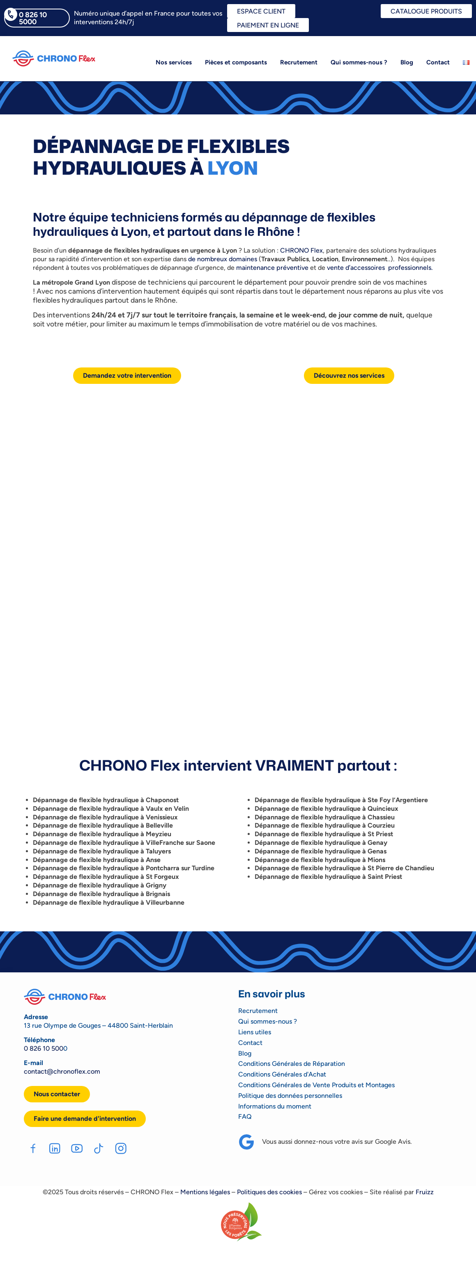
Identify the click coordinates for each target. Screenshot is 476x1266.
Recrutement (298, 62)
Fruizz (425, 1192)
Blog (406, 62)
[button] (85, 1119)
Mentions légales (205, 1192)
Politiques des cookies (269, 1192)
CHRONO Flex (301, 250)
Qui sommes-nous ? (359, 62)
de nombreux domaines (222, 259)
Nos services (174, 62)
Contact (438, 62)
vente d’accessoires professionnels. (380, 267)
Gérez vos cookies (336, 1192)
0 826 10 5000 (33, 18)
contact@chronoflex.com (62, 1071)
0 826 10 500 (43, 1048)
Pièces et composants (236, 62)
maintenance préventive (273, 267)
